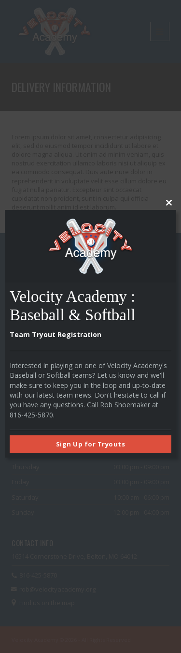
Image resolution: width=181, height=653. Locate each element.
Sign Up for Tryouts (90, 444)
